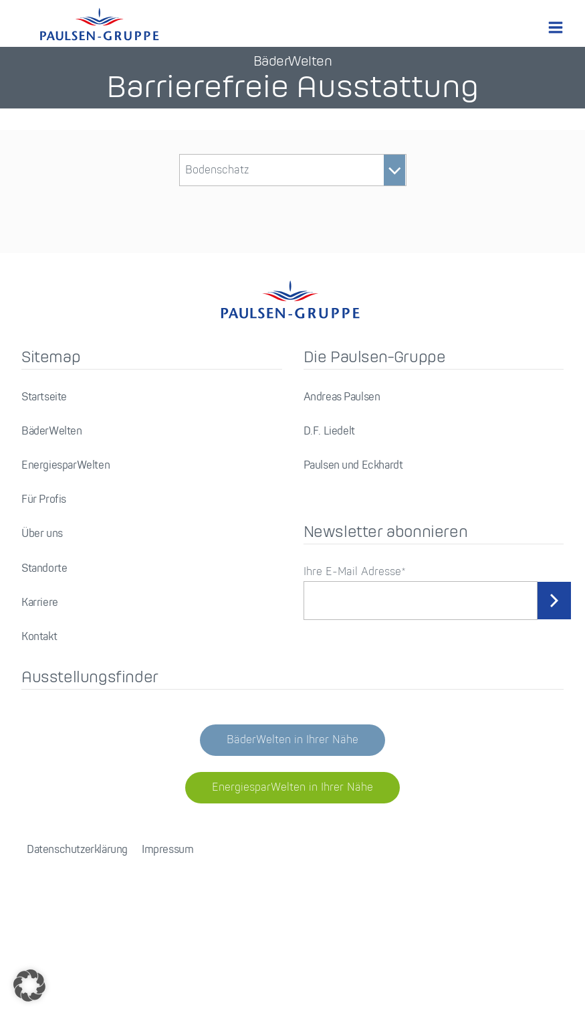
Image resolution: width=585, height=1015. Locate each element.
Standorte (44, 568)
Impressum (167, 850)
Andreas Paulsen (342, 397)
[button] (29, 985)
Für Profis (43, 499)
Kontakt (39, 637)
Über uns (42, 534)
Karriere (39, 603)
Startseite (44, 397)
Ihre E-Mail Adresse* (355, 572)
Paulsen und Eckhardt (353, 465)
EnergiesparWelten (65, 465)
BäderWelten (51, 431)
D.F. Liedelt (329, 431)
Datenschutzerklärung (77, 850)
